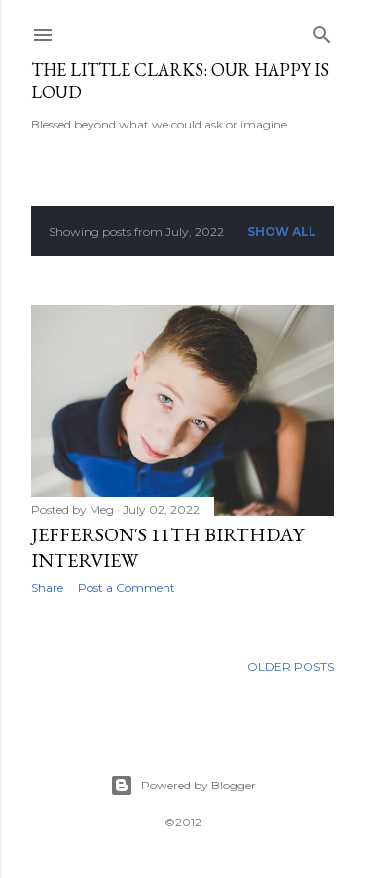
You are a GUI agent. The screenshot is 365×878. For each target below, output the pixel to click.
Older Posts (290, 666)
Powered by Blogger (183, 785)
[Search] (322, 31)
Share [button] (47, 587)
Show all (281, 231)
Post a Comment (126, 587)
